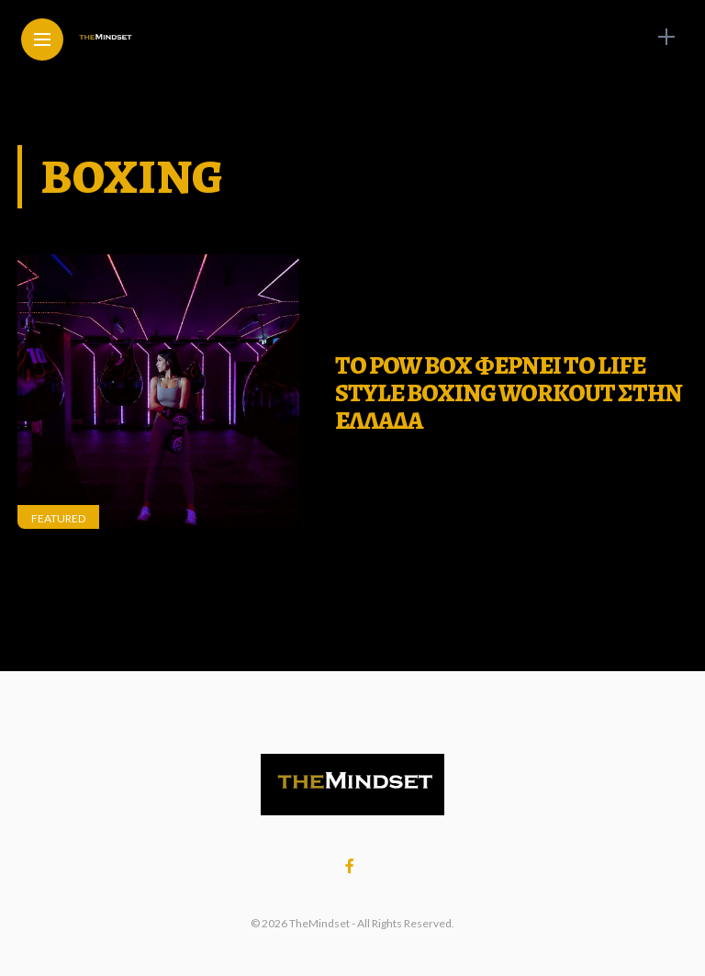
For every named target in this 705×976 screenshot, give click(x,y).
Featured (58, 518)
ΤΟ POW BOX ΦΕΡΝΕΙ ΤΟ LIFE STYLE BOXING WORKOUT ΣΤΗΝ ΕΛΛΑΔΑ (508, 392)
